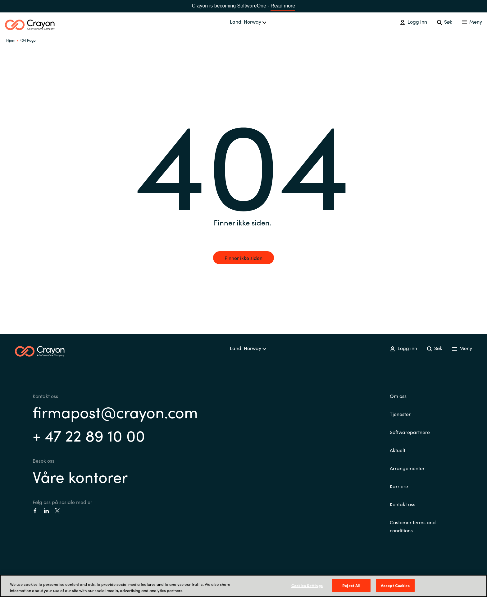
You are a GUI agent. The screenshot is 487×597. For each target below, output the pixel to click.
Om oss (398, 395)
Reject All (351, 585)
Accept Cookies (395, 585)
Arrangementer (407, 468)
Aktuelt (397, 450)
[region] (243, 586)
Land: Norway (248, 21)
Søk (444, 21)
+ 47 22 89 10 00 (89, 435)
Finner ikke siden (243, 257)
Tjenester (400, 413)
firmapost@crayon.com (115, 411)
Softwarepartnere (410, 431)
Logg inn (413, 21)
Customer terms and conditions (413, 526)
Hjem (11, 40)
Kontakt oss (402, 504)
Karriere (399, 486)
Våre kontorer (80, 476)
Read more (283, 5)
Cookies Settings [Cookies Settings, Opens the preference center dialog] (307, 585)
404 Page (28, 40)
